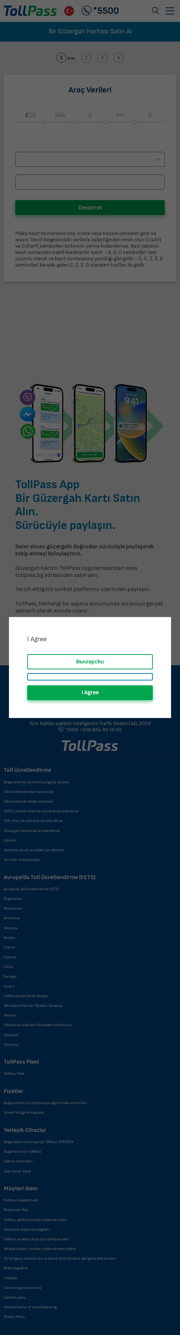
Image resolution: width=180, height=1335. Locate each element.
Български (90, 661)
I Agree (90, 692)
